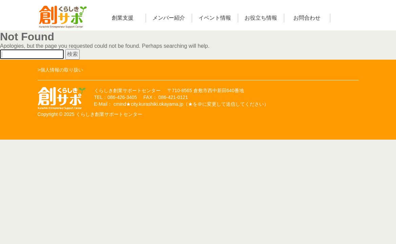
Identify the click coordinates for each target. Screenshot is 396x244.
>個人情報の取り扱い (60, 70)
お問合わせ (306, 18)
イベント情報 (215, 18)
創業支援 (122, 18)
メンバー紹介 (168, 18)
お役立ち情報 (261, 18)
